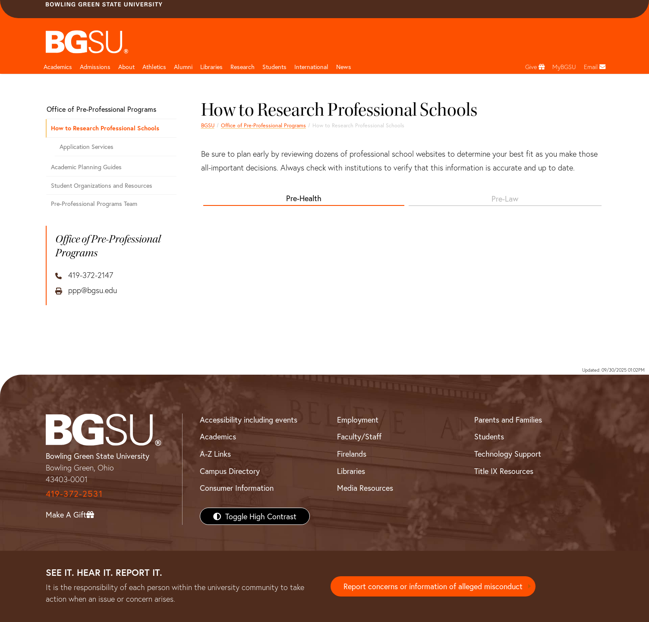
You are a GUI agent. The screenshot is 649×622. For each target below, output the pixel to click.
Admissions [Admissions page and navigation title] (95, 67)
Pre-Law (504, 198)
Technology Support (507, 453)
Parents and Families (508, 419)
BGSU (207, 125)
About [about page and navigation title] (126, 67)
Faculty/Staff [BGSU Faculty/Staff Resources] (359, 436)
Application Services (86, 146)
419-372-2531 (74, 493)
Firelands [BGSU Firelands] (351, 453)
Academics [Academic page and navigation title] (58, 67)
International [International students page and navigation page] (311, 67)
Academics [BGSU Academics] (218, 436)
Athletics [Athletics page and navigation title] (154, 67)
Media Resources (365, 488)
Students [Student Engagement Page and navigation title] (274, 67)
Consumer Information (237, 488)
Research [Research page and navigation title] (242, 67)
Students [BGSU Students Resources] (489, 436)
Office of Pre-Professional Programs (263, 125)
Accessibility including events (248, 419)
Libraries (211, 67)
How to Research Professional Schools (105, 128)
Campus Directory (230, 471)
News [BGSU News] (343, 67)
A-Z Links (215, 453)
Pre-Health (303, 198)
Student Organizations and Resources (101, 185)
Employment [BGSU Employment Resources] (357, 419)
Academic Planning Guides (86, 167)
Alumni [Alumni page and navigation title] (183, 67)
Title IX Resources (503, 471)
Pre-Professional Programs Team (94, 203)
